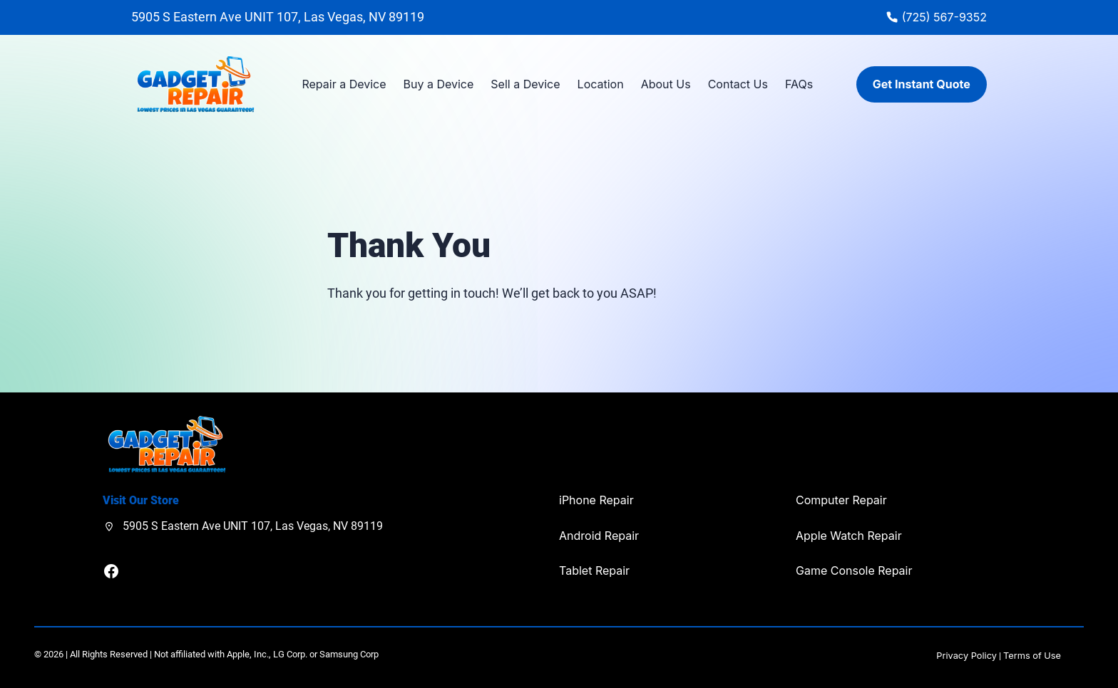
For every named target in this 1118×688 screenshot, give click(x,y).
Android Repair (599, 535)
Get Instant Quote (921, 84)
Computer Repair (841, 500)
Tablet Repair (594, 570)
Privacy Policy (966, 655)
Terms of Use (1032, 655)
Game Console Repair (854, 570)
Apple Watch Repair (849, 535)
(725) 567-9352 (944, 17)
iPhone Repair (596, 500)
